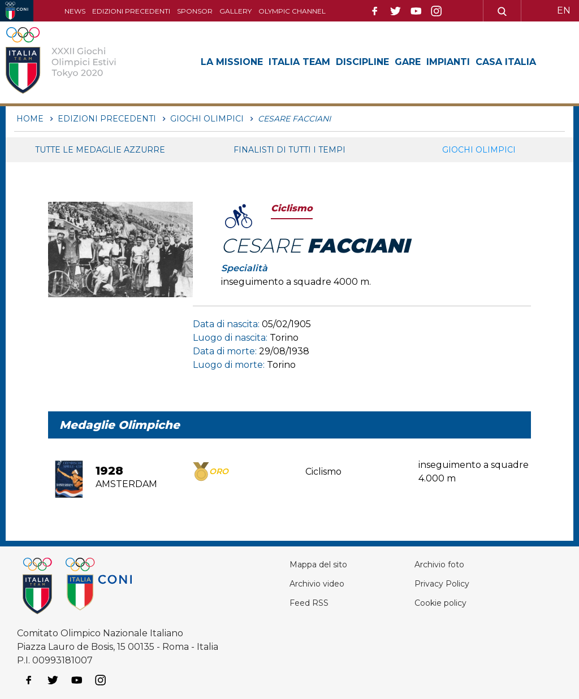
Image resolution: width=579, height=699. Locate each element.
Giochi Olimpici (479, 150)
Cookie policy (444, 602)
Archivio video (321, 583)
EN (564, 10)
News (74, 11)
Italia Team (299, 62)
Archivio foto (442, 564)
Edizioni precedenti (131, 11)
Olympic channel (292, 11)
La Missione (232, 62)
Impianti (448, 62)
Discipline (362, 62)
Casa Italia (506, 62)
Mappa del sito (322, 564)
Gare (408, 62)
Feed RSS (311, 602)
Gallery (235, 11)
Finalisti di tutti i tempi (289, 150)
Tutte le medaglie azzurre (100, 150)
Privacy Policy (445, 583)
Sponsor (195, 11)
